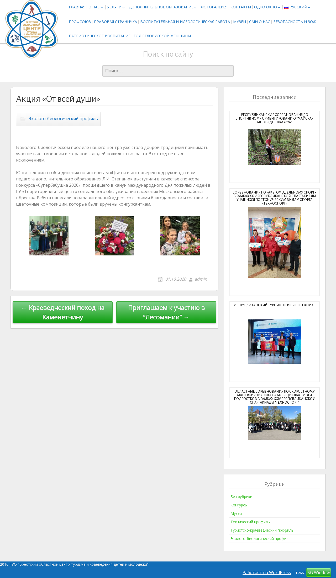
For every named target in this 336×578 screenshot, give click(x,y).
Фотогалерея (214, 6)
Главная (77, 6)
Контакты (240, 6)
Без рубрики (241, 496)
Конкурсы (239, 504)
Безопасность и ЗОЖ (294, 21)
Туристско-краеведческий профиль (261, 530)
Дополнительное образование (161, 6)
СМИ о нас (259, 21)
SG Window (319, 572)
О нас (94, 6)
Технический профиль (250, 521)
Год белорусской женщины (162, 35)
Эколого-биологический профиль (63, 119)
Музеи (239, 21)
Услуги (114, 6)
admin (201, 279)
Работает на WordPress (267, 572)
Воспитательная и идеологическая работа (185, 21)
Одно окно (265, 6)
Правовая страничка (115, 21)
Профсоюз (80, 21)
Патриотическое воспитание (99, 35)
